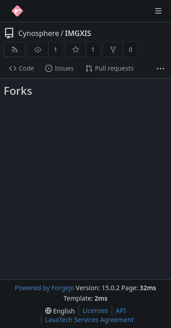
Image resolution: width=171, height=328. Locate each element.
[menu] (60, 311)
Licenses (95, 310)
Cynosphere (38, 33)
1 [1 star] (93, 49)
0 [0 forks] (130, 49)
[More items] (160, 68)
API (121, 310)
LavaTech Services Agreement (89, 319)
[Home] (17, 11)
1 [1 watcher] (55, 49)
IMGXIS (78, 33)
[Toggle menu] (158, 11)
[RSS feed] (14, 49)
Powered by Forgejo (44, 287)
